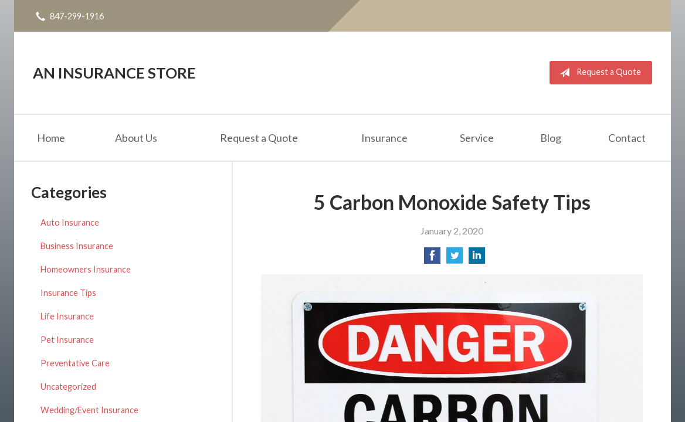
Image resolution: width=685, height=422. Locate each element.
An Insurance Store (114, 72)
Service (477, 137)
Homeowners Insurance (85, 269)
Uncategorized (68, 387)
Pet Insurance (67, 340)
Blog (550, 137)
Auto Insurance (69, 222)
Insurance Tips (68, 293)
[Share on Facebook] (432, 258)
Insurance (384, 137)
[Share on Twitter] (454, 258)
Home (51, 137)
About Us (136, 137)
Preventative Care (75, 363)
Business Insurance (76, 246)
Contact (627, 137)
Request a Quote (598, 73)
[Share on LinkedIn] (477, 258)
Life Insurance (67, 316)
